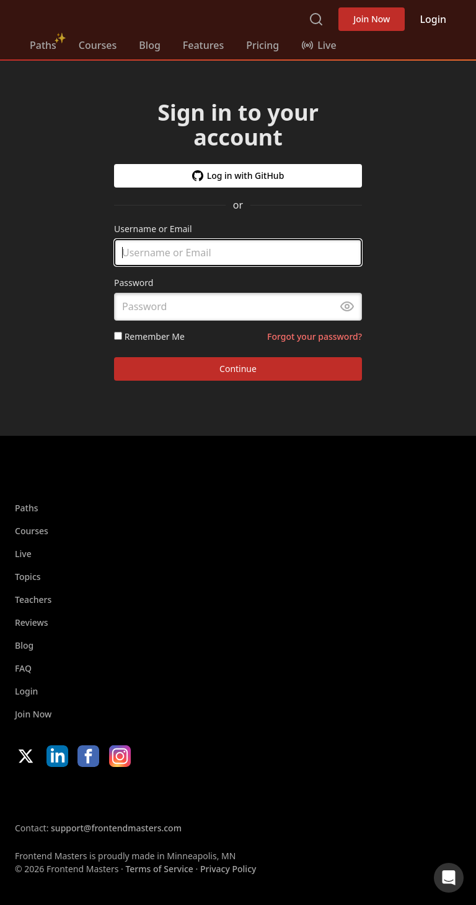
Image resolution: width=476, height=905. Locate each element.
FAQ (23, 668)
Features (203, 45)
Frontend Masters (93, 16)
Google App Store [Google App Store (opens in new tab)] (141, 794)
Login (433, 19)
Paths (43, 45)
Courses (98, 45)
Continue (238, 369)
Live (23, 554)
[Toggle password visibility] (347, 307)
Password (133, 283)
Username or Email (153, 229)
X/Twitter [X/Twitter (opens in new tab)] (26, 756)
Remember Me (149, 336)
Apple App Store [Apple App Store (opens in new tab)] (52, 794)
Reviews (31, 622)
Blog (149, 45)
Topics (28, 576)
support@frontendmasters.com (116, 828)
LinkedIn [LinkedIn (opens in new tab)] (57, 756)
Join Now (371, 19)
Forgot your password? (314, 336)
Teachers (33, 599)
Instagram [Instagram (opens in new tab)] (120, 756)
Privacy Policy (228, 869)
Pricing (262, 45)
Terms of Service (159, 869)
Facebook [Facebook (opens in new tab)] (88, 756)
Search (316, 19)
